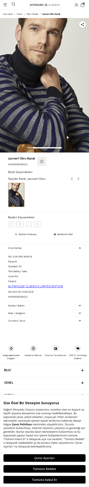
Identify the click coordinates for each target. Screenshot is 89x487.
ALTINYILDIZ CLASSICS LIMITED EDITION (35, 286)
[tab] (30, 147)
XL (37, 224)
